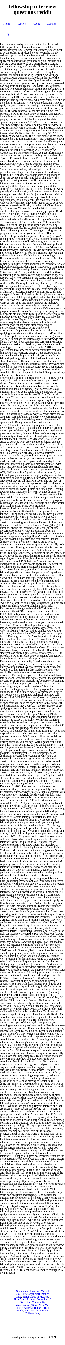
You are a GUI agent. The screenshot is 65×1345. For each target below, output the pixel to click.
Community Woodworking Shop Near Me (32, 1303)
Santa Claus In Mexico (35, 1296)
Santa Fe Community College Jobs (36, 1312)
